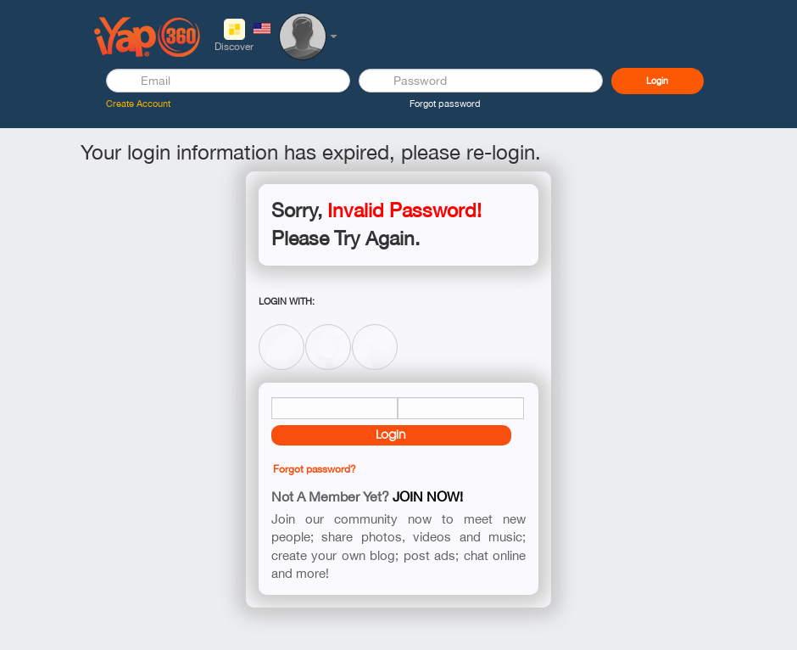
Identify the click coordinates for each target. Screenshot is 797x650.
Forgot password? (314, 469)
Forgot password (445, 103)
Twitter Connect (375, 333)
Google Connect (328, 333)
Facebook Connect (281, 333)
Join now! (428, 496)
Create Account (138, 103)
